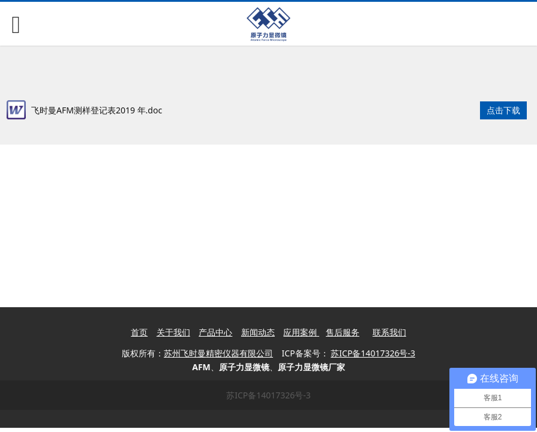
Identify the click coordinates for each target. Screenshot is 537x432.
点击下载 (503, 110)
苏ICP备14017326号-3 (268, 395)
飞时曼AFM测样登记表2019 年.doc (96, 110)
